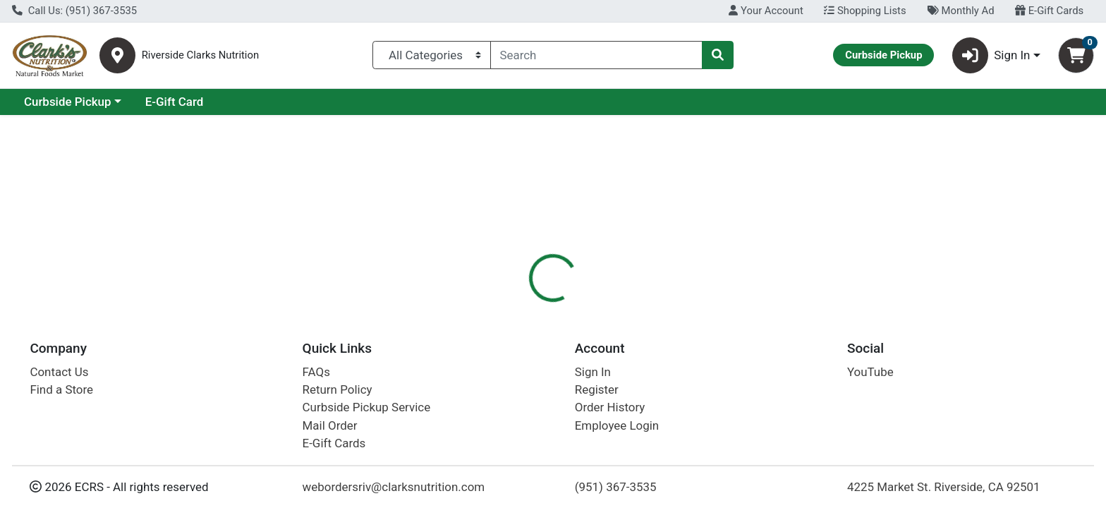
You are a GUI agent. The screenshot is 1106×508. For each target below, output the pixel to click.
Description (568, 307)
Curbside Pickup (189, 102)
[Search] (596, 55)
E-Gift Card (296, 102)
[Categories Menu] (431, 55)
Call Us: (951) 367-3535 (74, 10)
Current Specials (68, 102)
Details (500, 307)
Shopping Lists (865, 10)
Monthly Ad (960, 10)
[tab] (500, 306)
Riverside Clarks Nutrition (200, 55)
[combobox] (596, 55)
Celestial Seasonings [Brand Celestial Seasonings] (660, 412)
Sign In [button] (991, 55)
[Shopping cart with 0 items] (1076, 55)
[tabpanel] (783, 408)
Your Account (766, 10)
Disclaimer (646, 307)
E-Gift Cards (1049, 10)
